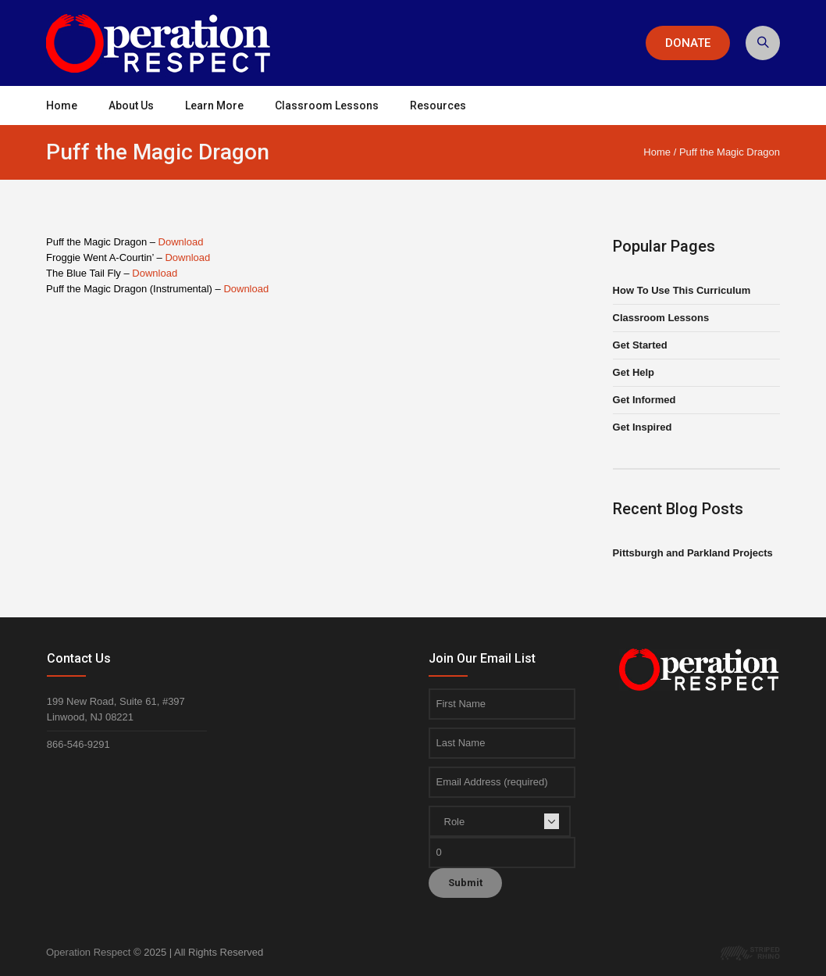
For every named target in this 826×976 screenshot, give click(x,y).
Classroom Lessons (661, 318)
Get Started (640, 345)
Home (657, 152)
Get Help (633, 372)
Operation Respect (88, 952)
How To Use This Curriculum (682, 290)
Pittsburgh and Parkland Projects (693, 553)
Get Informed (644, 400)
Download (181, 242)
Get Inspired (642, 427)
